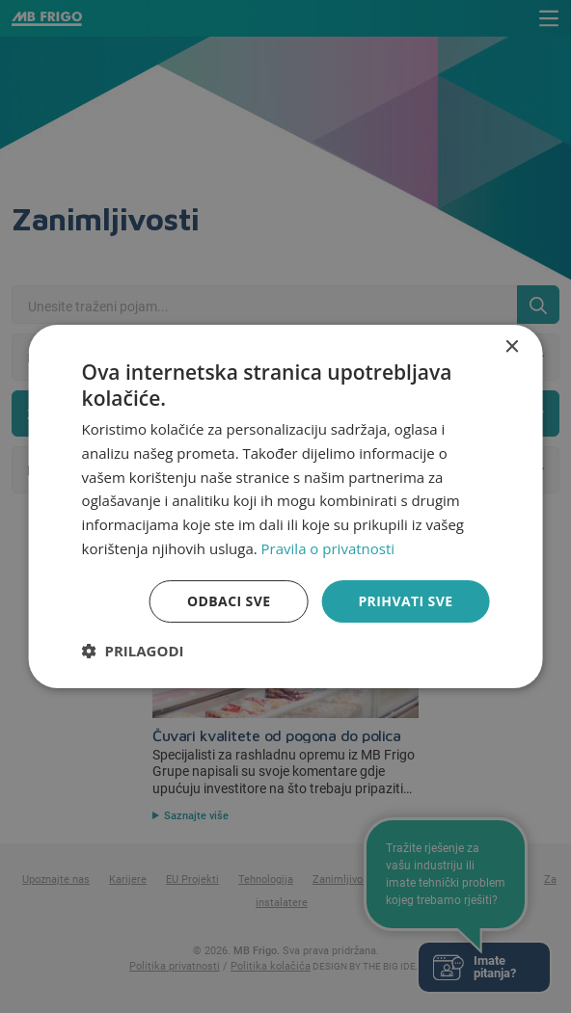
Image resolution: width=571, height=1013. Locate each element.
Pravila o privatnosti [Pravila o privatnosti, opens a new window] (327, 548)
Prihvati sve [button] (405, 601)
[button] (133, 650)
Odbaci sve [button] (228, 601)
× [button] (510, 347)
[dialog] (286, 507)
